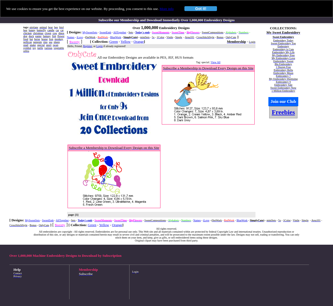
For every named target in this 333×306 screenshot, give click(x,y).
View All (215, 62)
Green (113, 42)
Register (87, 46)
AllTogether (119, 32)
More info (167, 9)
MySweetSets (89, 32)
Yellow (126, 42)
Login (99, 46)
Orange (139, 42)
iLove (80, 37)
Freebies (283, 112)
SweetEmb (105, 32)
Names (71, 37)
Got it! (200, 8)
